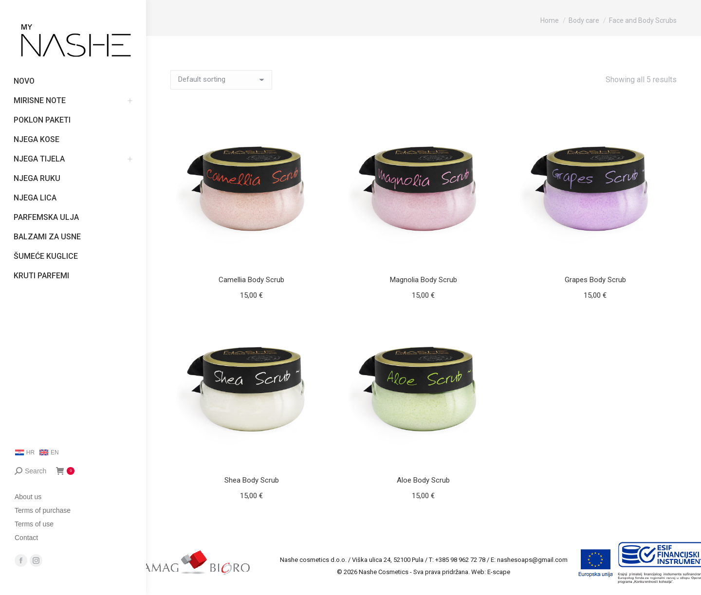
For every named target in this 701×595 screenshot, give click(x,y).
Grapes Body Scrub (595, 279)
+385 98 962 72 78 (460, 559)
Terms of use (34, 524)
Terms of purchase (43, 510)
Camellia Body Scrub (251, 279)
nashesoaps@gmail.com (532, 559)
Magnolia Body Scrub (423, 279)
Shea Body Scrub (251, 480)
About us (28, 497)
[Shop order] (221, 80)
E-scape (498, 572)
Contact (26, 537)
